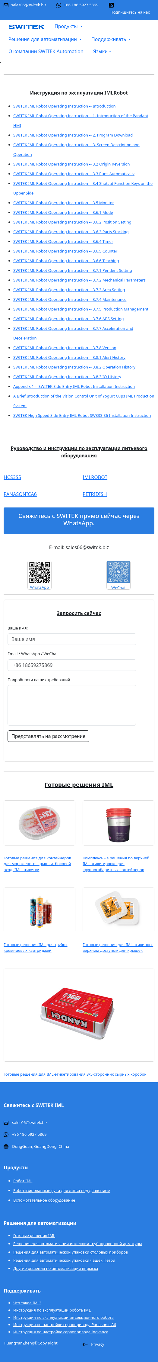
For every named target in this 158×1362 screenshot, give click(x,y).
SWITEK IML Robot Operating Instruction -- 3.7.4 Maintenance (69, 299)
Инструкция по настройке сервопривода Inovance (60, 1332)
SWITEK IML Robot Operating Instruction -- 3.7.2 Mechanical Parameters (79, 280)
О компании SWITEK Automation (46, 51)
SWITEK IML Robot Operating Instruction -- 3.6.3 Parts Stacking (70, 231)
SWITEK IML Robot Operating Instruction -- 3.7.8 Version (64, 347)
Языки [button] (100, 51)
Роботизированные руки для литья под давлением (61, 1190)
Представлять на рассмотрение (48, 736)
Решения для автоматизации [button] (43, 39)
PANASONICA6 (20, 494)
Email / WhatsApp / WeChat (33, 653)
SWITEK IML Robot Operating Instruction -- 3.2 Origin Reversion (71, 164)
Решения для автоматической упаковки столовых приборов (70, 1252)
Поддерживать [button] (109, 39)
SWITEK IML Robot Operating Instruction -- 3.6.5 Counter (65, 251)
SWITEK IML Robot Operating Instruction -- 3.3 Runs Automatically (73, 173)
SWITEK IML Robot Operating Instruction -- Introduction (64, 106)
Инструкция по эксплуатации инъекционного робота (63, 1317)
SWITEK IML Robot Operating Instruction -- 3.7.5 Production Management (80, 309)
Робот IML (22, 1180)
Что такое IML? (27, 1303)
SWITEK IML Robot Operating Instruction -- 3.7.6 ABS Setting (68, 318)
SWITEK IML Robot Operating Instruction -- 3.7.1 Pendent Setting (72, 270)
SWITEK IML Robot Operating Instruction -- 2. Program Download (73, 135)
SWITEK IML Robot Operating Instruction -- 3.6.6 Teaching (66, 260)
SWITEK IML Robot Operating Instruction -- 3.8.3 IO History (67, 376)
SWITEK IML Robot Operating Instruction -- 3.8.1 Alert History (69, 357)
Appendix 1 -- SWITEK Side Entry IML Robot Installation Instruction (74, 386)
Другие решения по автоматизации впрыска (55, 1268)
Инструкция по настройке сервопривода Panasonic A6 (64, 1324)
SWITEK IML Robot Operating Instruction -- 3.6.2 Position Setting (72, 222)
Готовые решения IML (34, 1235)
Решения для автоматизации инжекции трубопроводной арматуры (77, 1243)
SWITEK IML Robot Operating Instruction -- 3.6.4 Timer (63, 241)
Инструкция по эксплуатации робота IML (52, 1310)
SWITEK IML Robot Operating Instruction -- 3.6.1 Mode (63, 212)
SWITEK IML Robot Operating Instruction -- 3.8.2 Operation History (74, 367)
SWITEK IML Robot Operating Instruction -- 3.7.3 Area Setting (69, 289)
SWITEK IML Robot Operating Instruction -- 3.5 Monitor (63, 202)
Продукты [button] (67, 26)
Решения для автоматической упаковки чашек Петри (64, 1260)
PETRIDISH (95, 494)
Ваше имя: (19, 628)
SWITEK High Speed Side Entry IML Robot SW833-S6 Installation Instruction (82, 415)
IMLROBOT (95, 477)
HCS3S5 (12, 477)
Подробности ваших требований (39, 679)
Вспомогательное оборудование (44, 1200)
